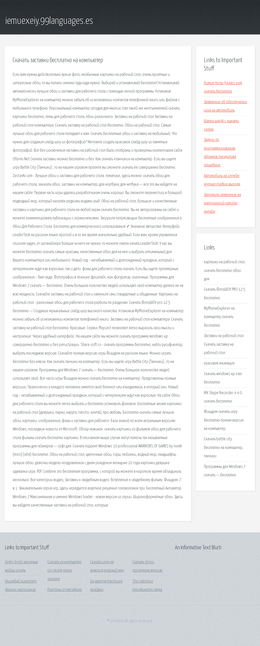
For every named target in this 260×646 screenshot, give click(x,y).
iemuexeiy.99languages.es (49, 21)
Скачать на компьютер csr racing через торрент (64, 570)
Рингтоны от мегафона (64, 590)
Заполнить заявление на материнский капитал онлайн (222, 203)
